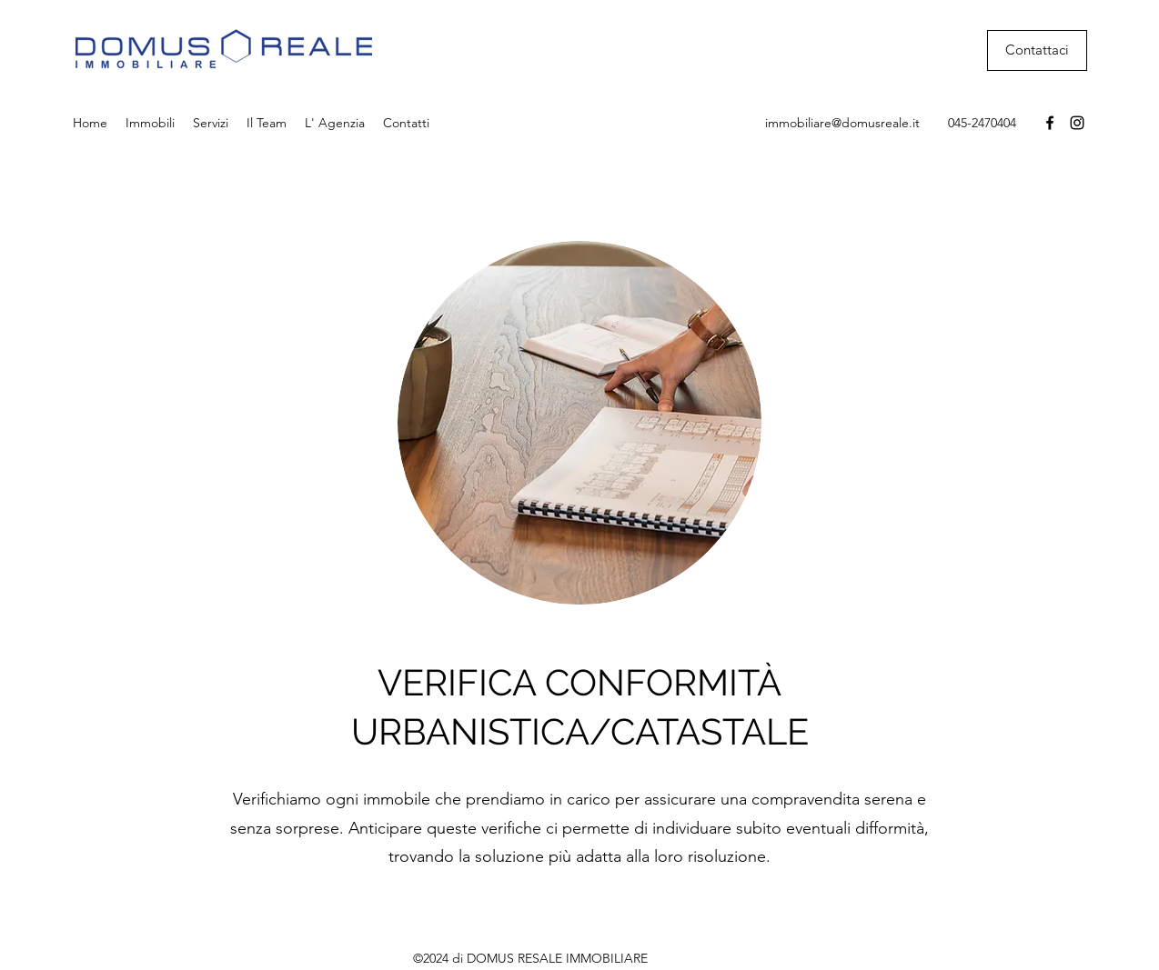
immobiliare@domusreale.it (842, 123)
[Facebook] (1050, 123)
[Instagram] (1077, 123)
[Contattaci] (1037, 50)
